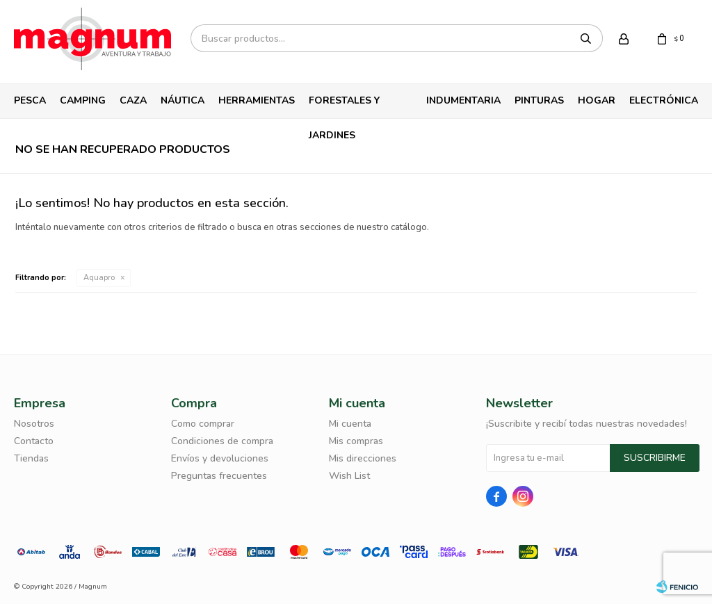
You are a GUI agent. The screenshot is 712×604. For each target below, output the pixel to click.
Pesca (30, 100)
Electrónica (663, 100)
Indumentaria (463, 100)
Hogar (596, 100)
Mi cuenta (350, 423)
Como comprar (202, 423)
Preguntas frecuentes (219, 475)
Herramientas (256, 100)
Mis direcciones (362, 458)
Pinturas (539, 100)
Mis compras (356, 441)
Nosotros (34, 423)
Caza (133, 100)
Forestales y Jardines (344, 106)
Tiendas (31, 458)
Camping (83, 100)
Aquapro (99, 277)
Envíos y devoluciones (219, 458)
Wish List (349, 475)
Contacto (34, 441)
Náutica (182, 100)
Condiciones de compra (222, 441)
